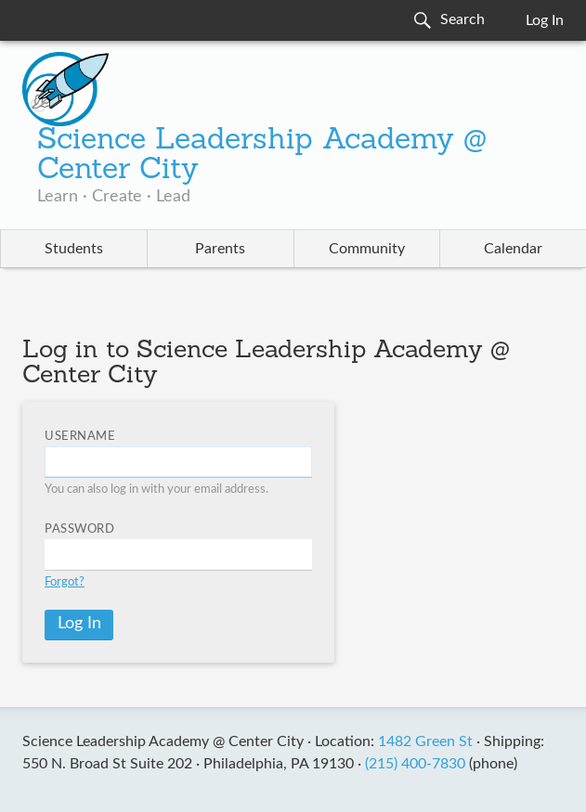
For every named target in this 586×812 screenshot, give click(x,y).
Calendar (513, 248)
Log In (545, 20)
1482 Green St (425, 741)
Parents (220, 248)
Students (74, 248)
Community (367, 248)
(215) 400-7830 (415, 763)
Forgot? (65, 582)
